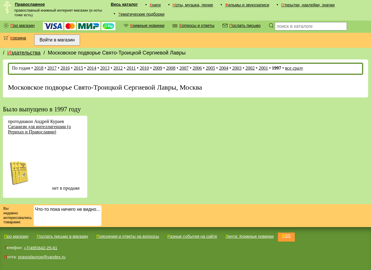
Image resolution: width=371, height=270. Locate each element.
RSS (286, 235)
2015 (78, 68)
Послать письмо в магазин (62, 236)
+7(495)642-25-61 (40, 247)
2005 (210, 68)
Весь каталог (124, 4)
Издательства (24, 53)
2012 (118, 68)
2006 (197, 68)
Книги (155, 5)
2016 (65, 68)
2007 (184, 68)
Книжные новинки (147, 25)
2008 (170, 68)
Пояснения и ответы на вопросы (128, 236)
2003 (236, 68)
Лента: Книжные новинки (249, 236)
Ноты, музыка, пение (193, 5)
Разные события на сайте (192, 236)
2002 (250, 68)
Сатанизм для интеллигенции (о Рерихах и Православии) (39, 129)
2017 (52, 68)
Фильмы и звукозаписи (247, 5)
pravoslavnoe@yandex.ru (41, 257)
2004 (223, 68)
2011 (131, 68)
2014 (91, 68)
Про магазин (22, 25)
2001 (263, 68)
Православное (30, 4)
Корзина (18, 38)
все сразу (294, 68)
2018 (38, 68)
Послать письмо (245, 25)
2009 (157, 68)
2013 (105, 68)
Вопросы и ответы (196, 25)
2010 (144, 68)
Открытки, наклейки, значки (308, 5)
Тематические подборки (141, 14)
